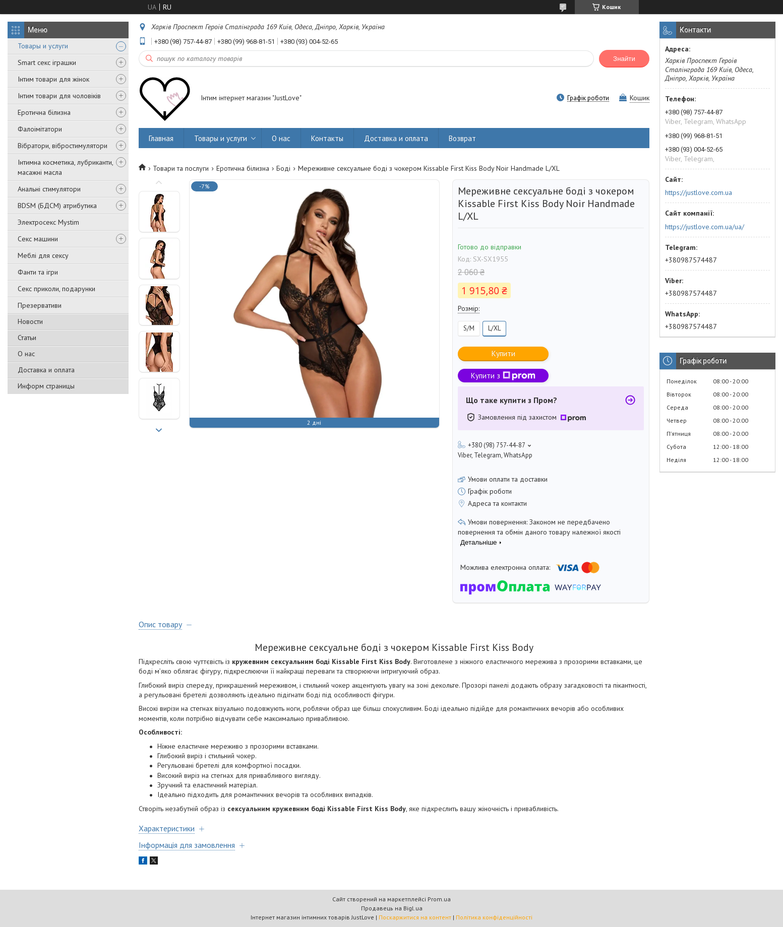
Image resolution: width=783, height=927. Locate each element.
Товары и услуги (43, 45)
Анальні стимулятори (49, 188)
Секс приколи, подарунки (56, 288)
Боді (283, 168)
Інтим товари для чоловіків (59, 95)
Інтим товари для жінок (53, 79)
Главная (161, 138)
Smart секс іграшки (47, 62)
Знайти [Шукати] (624, 58)
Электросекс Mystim (48, 222)
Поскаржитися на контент (415, 917)
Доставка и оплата (46, 369)
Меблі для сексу (43, 255)
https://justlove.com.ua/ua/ (704, 226)
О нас (26, 353)
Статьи (27, 337)
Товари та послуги (181, 168)
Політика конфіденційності (494, 917)
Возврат (462, 138)
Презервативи (40, 305)
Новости (30, 321)
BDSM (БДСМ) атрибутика (57, 205)
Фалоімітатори (40, 129)
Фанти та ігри (38, 272)
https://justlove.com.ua (698, 192)
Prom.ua (439, 899)
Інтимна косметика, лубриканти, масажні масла (65, 167)
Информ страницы (46, 385)
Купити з (503, 375)
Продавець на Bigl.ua (392, 908)
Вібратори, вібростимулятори (62, 145)
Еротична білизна (44, 112)
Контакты (327, 138)
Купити (503, 353)
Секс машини (38, 238)
